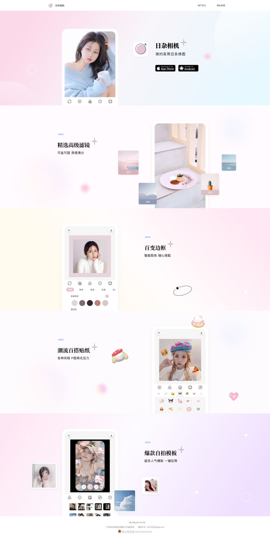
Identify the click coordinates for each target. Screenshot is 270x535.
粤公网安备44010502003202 (135, 531)
